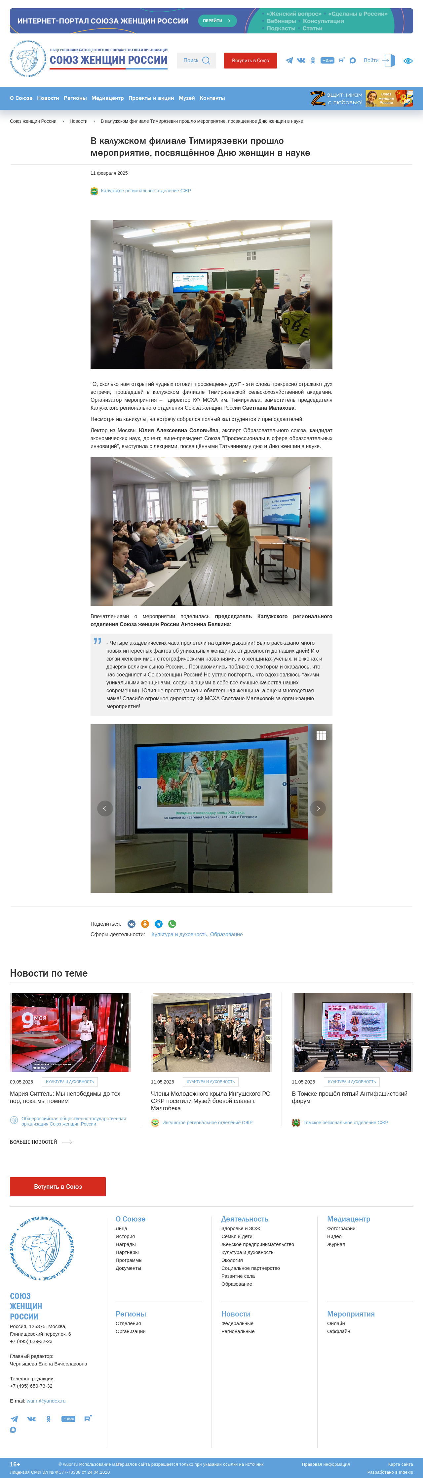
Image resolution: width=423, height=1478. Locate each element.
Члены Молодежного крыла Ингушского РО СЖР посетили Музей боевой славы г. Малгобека (211, 1100)
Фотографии (341, 1228)
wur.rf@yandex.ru (46, 1401)
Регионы (75, 98)
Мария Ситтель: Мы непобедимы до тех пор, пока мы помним (65, 1097)
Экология (232, 1260)
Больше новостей (41, 1142)
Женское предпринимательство (257, 1244)
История (125, 1236)
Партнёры (127, 1252)
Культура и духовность (179, 934)
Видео (334, 1236)
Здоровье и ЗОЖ (240, 1228)
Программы (129, 1260)
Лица (121, 1228)
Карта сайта (400, 1464)
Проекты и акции (151, 98)
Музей (187, 98)
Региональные (237, 1331)
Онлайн (336, 1323)
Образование (226, 934)
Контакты (212, 98)
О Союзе (21, 98)
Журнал (336, 1244)
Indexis (406, 1472)
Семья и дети (236, 1236)
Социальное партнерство (250, 1268)
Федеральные (237, 1323)
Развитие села (238, 1276)
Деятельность (244, 1219)
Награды (126, 1244)
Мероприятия (351, 1314)
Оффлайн (338, 1331)
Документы (128, 1268)
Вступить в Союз (250, 60)
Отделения (128, 1323)
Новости (48, 98)
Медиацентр (108, 98)
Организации (131, 1331)
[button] (105, 808)
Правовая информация (326, 1464)
